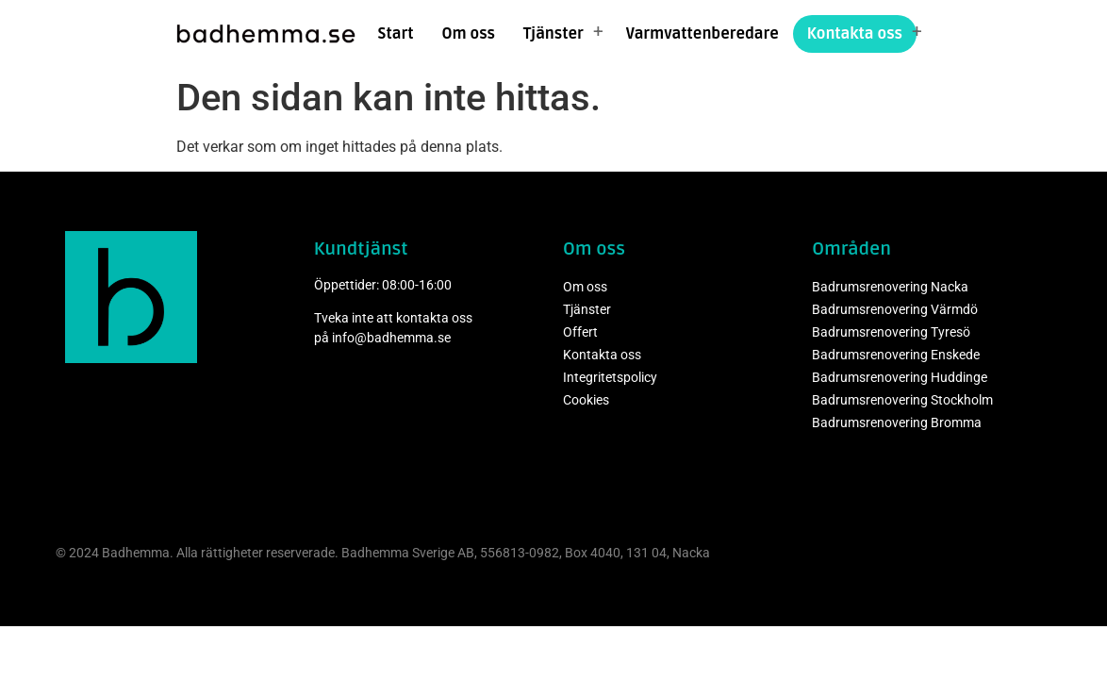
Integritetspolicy (610, 377)
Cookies (586, 399)
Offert (580, 332)
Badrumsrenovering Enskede (896, 354)
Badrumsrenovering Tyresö (891, 332)
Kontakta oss (854, 34)
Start (396, 34)
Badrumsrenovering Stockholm (902, 399)
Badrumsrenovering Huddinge (899, 377)
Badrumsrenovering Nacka (890, 286)
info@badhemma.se (391, 337)
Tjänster (553, 34)
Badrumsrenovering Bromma (897, 422)
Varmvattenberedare (702, 34)
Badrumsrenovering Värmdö (895, 309)
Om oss (468, 34)
